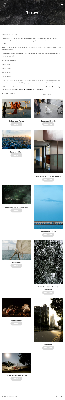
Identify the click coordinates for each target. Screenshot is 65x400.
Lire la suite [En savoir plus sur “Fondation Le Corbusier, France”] (48, 179)
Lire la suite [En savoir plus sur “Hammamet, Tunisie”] (48, 234)
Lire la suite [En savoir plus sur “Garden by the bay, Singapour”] (16, 210)
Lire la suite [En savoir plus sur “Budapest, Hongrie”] (48, 124)
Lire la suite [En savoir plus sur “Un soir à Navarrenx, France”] (16, 378)
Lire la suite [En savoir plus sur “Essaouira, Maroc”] (16, 155)
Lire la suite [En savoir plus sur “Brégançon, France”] (16, 124)
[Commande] (52, 94)
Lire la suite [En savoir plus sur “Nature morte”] (16, 323)
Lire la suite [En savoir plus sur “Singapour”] (48, 347)
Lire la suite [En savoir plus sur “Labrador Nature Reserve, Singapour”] (48, 292)
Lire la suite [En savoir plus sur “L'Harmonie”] (16, 265)
